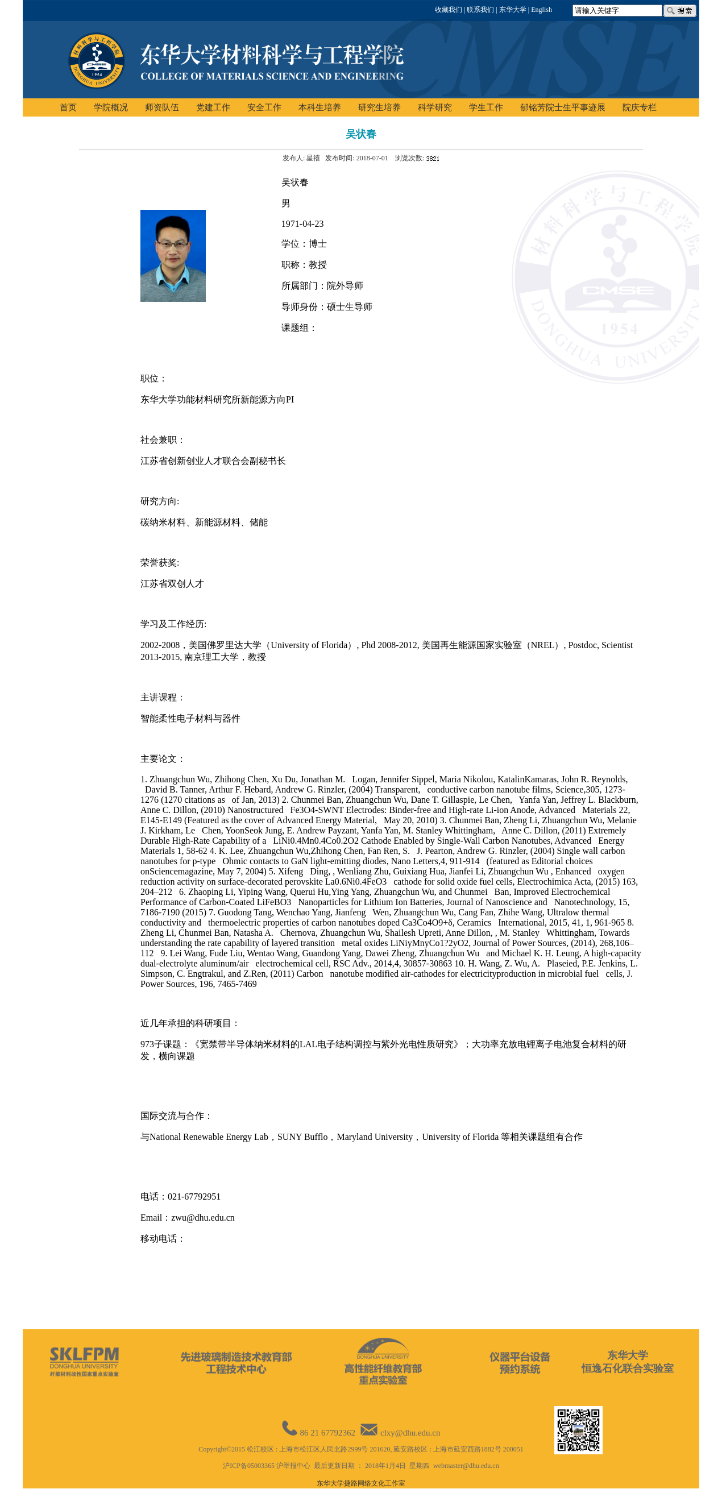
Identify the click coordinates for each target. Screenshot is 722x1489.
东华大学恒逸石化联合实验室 (628, 1362)
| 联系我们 (478, 10)
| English (539, 10)
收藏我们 (448, 10)
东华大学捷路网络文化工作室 (361, 1483)
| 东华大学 (510, 10)
